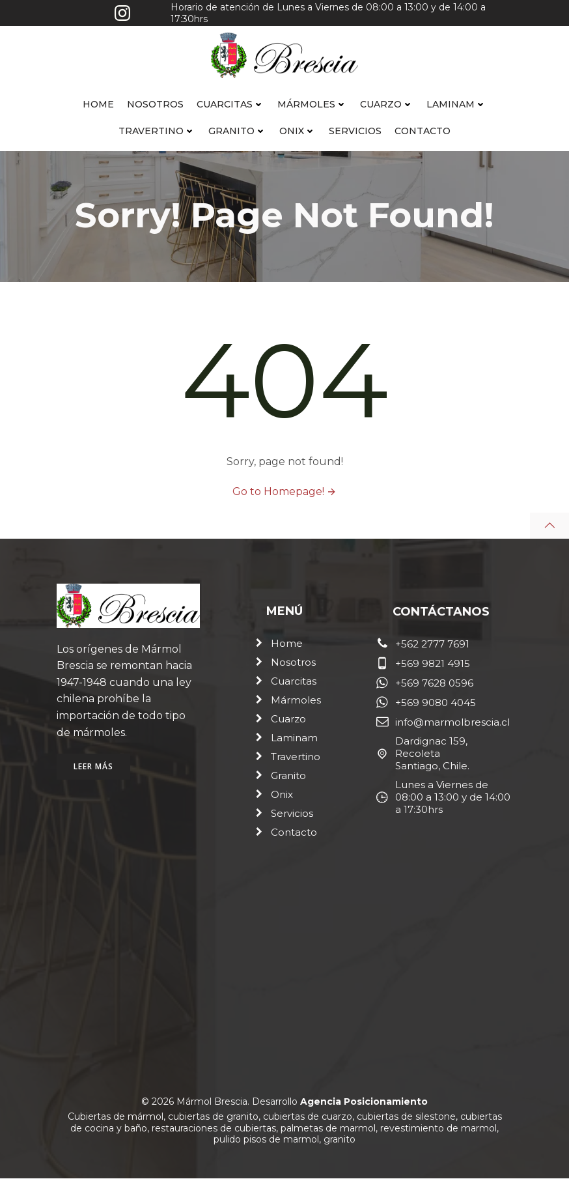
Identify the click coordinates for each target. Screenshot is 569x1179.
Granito (237, 131)
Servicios (355, 131)
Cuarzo (386, 104)
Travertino (156, 131)
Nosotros (155, 104)
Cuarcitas (230, 104)
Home (98, 104)
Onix (297, 131)
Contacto (423, 131)
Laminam (456, 104)
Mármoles (312, 104)
